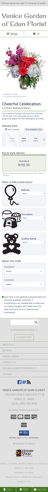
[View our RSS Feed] (29, 383)
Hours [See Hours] (40, 489)
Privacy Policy (12, 477)
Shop (12, 34)
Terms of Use (24, 481)
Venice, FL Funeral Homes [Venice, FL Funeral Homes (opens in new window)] (12, 463)
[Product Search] (24, 322)
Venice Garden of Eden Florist (24, 20)
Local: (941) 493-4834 (24, 403)
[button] (24, 433)
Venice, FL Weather (24, 468)
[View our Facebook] (19, 383)
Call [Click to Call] (8, 489)
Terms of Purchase (31, 477)
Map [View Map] (24, 489)
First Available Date (34, 129)
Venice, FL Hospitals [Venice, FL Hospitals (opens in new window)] (38, 463)
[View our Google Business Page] (24, 383)
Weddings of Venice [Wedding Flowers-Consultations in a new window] (24, 443)
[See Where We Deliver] (24, 337)
